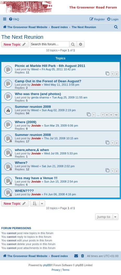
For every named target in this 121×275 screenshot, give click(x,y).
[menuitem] (14, 19)
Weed (35, 69)
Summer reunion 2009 (33, 107)
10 (116, 114)
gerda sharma (40, 97)
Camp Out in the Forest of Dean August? (48, 81)
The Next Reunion (22, 37)
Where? (21, 163)
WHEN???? (24, 191)
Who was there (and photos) (38, 94)
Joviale (36, 84)
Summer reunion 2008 (33, 135)
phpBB (47, 265)
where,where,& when (32, 150)
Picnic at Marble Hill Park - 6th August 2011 (50, 66)
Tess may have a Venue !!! (36, 178)
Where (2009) (25, 122)
